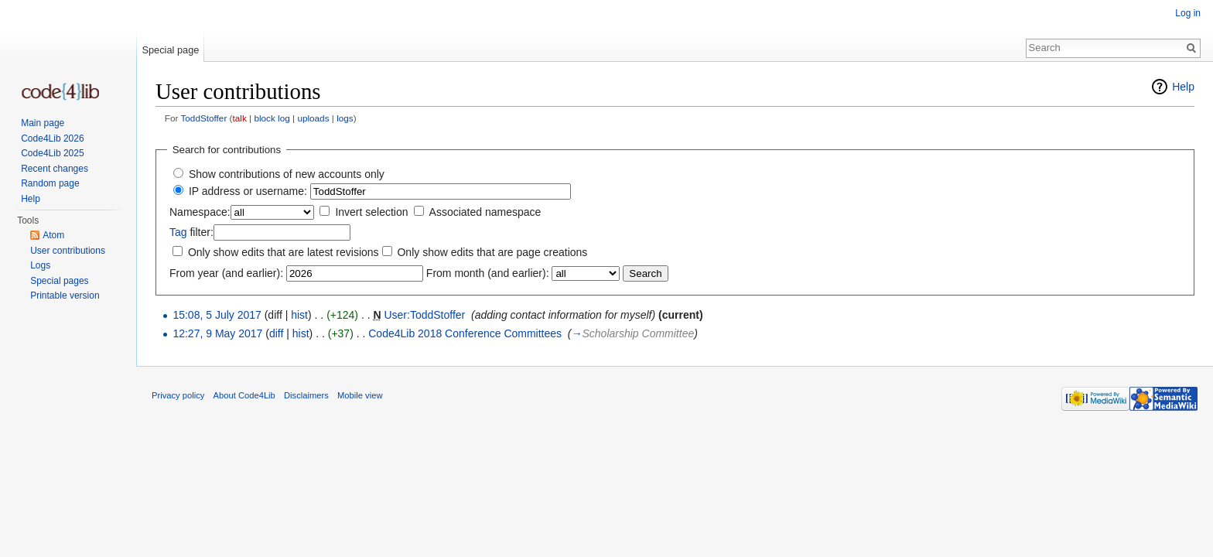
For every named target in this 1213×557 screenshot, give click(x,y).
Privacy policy (178, 395)
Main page (42, 123)
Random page (50, 183)
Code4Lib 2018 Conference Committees (465, 333)
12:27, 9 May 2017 (217, 333)
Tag (178, 232)
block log (271, 118)
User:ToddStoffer (424, 315)
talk (240, 118)
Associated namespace (485, 212)
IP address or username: (248, 191)
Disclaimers (306, 395)
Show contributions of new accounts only (286, 174)
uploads (313, 118)
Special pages (59, 280)
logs (345, 118)
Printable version (64, 295)
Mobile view (359, 395)
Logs (40, 265)
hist (299, 315)
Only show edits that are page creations (492, 252)
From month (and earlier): (487, 273)
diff (276, 333)
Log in (1188, 13)
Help (1183, 86)
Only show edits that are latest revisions (283, 252)
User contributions (67, 250)
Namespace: (200, 212)
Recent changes (54, 168)
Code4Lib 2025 (52, 153)
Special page (170, 50)
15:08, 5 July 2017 (217, 315)
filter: (191, 232)
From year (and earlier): (226, 273)
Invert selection (371, 212)
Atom (53, 235)
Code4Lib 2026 (52, 138)
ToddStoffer (203, 118)
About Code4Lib (244, 395)
